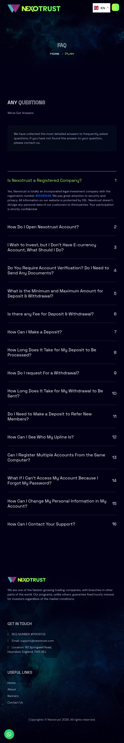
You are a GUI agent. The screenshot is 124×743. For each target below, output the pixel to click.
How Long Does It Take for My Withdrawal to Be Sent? (62, 393)
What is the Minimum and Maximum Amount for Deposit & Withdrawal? (62, 293)
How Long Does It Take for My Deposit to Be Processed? (62, 352)
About (12, 689)
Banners (13, 696)
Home (12, 683)
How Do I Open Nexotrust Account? (62, 227)
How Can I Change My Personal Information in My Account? (62, 503)
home (54, 54)
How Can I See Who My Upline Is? (62, 437)
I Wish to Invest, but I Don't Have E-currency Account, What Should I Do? (62, 247)
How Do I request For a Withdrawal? (62, 373)
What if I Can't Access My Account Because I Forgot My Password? (62, 480)
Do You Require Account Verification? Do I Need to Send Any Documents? (62, 270)
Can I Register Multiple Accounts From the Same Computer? (62, 457)
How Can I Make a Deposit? (62, 332)
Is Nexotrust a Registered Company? (62, 180)
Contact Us (15, 702)
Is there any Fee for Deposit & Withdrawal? (62, 314)
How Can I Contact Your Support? (62, 524)
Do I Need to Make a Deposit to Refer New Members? (62, 416)
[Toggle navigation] (115, 7)
